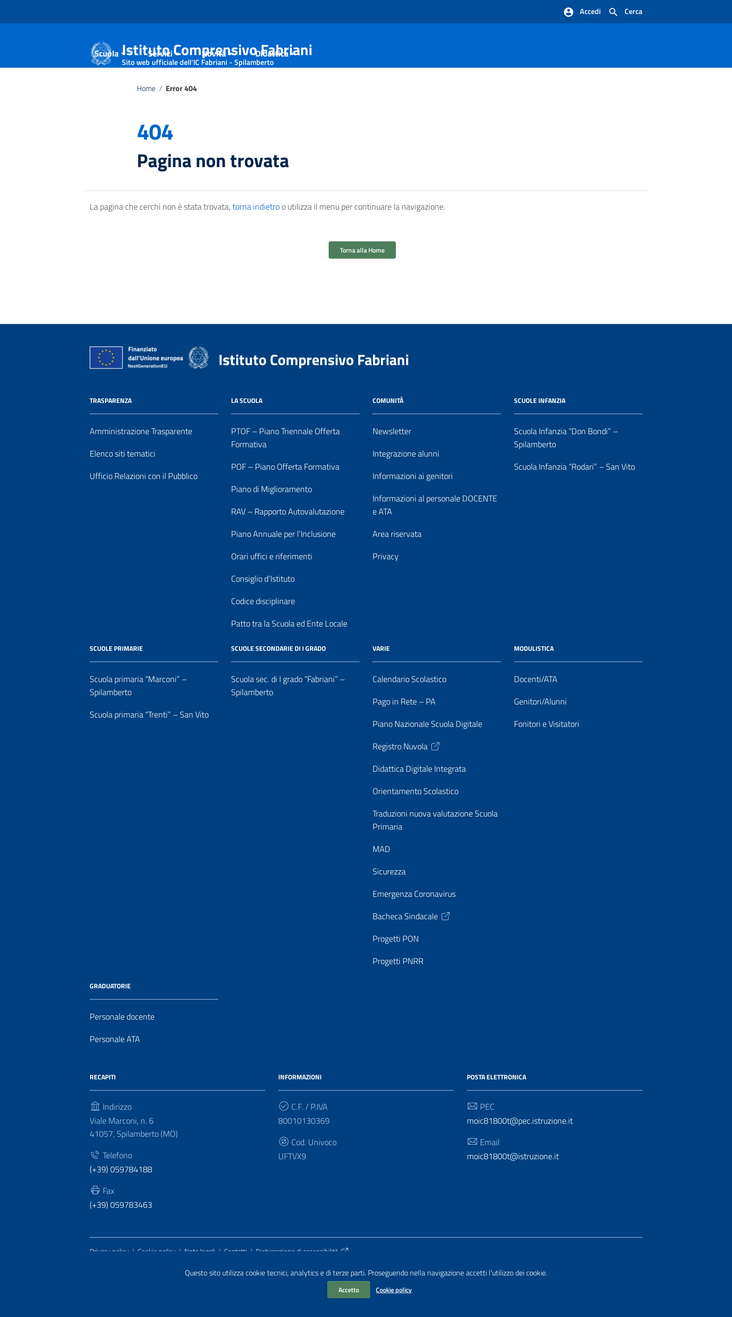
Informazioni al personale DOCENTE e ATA (435, 542)
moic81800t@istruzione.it (513, 1192)
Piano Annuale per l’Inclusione (283, 570)
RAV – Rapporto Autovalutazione (288, 548)
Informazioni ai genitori (413, 513)
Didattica (272, 90)
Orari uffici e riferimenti (271, 593)
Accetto (348, 1290)
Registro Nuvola (407, 783)
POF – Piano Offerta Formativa (285, 503)
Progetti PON (396, 975)
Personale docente (122, 1053)
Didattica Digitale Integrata (419, 805)
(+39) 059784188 (121, 1205)
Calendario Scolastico (409, 716)
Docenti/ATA (535, 716)
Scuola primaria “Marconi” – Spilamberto (138, 722)
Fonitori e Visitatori (546, 760)
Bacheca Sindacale (412, 953)
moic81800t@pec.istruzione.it (520, 1157)
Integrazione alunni (406, 490)
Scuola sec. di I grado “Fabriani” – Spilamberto (288, 722)
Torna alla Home (362, 287)
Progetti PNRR (398, 997)
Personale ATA (115, 1075)
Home (146, 125)
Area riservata (397, 570)
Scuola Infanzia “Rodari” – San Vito (574, 503)
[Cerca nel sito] (625, 12)
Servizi (160, 90)
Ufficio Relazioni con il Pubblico (143, 513)
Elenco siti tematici (122, 490)
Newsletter (392, 468)
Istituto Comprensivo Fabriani (217, 51)
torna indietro (256, 243)
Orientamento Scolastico (415, 828)
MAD (381, 886)
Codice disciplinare (263, 638)
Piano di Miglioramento (271, 526)
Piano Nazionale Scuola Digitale (427, 760)
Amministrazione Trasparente (141, 468)
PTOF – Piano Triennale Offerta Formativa (285, 474)
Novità (214, 90)
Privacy (386, 593)
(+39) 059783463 (121, 1241)
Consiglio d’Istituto (263, 615)
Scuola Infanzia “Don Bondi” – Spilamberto (566, 474)
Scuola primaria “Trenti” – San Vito (149, 751)
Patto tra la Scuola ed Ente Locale (289, 660)
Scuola (106, 90)
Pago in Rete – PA (404, 738)
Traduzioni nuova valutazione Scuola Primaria (435, 857)
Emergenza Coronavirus (414, 930)
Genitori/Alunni (540, 738)
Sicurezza (389, 908)
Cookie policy (394, 1290)
